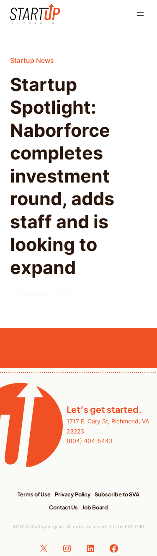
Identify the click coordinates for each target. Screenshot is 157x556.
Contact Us (63, 507)
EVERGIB (134, 527)
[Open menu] (140, 14)
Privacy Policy (73, 494)
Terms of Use (34, 494)
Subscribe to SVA (117, 494)
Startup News (32, 60)
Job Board (95, 507)
